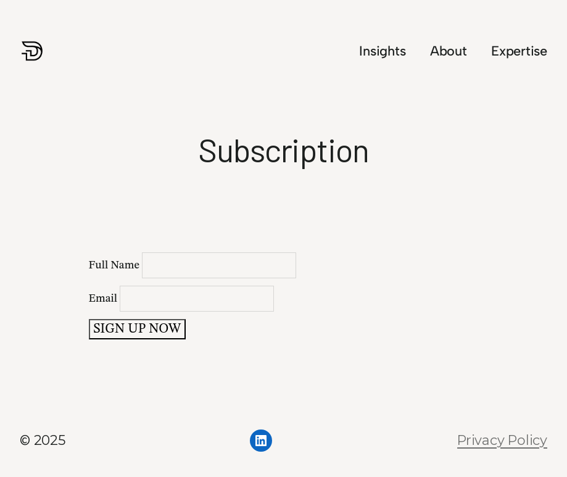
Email (182, 299)
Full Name (193, 265)
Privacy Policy (502, 440)
